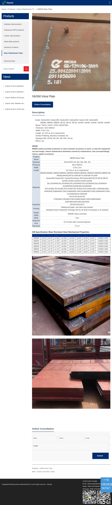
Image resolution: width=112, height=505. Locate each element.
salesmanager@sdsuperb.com (97, 483)
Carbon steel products (12, 36)
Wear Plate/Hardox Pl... (26, 9)
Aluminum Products (11, 47)
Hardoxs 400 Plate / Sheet (46, 472)
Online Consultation (42, 104)
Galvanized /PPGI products (14, 30)
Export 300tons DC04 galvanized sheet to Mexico (16, 97)
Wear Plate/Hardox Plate (13, 53)
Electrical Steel (9, 61)
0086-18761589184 (94, 486)
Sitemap (49, 484)
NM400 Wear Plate (46, 468)
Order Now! (106, 486)
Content (70, 446)
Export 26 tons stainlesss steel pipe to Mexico (16, 92)
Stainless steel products (12, 24)
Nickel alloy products (11, 41)
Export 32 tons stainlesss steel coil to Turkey (16, 86)
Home (4, 9)
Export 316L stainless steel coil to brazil (16, 103)
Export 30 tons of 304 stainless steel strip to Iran (16, 109)
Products (11, 9)
